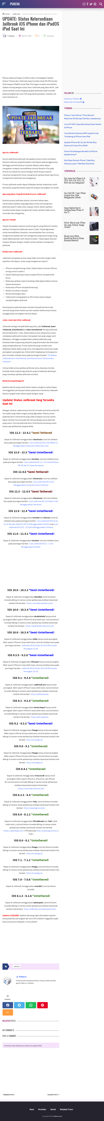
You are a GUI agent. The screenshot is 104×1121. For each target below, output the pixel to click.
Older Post (53, 1095)
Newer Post (8, 1095)
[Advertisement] (30, 57)
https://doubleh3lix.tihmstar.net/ (40, 626)
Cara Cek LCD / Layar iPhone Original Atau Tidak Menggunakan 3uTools (75, 195)
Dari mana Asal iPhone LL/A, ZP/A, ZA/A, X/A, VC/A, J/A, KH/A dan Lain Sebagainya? (74, 180)
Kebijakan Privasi (66, 1109)
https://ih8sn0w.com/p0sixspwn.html (40, 909)
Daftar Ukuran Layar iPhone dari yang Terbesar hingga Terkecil (74, 224)
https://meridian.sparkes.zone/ (39, 603)
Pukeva (22, 976)
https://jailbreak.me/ (40, 694)
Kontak (53, 1109)
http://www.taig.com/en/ (34, 808)
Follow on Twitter (73, 98)
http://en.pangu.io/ (34, 739)
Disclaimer (42, 1109)
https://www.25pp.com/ (14, 830)
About (32, 1109)
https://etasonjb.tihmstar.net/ (31, 788)
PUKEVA (15, 3)
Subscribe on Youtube (74, 102)
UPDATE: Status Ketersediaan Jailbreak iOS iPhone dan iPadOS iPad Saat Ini (30, 23)
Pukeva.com (58, 1116)
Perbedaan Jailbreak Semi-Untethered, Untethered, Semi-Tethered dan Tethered (29, 358)
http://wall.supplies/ (40, 717)
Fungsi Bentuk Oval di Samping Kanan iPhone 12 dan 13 (74, 210)
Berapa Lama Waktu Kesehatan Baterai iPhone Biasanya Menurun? (74, 238)
